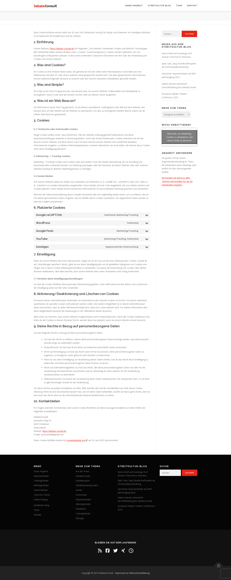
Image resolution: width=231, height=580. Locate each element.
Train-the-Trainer (42, 494)
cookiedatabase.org (75, 440)
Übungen (80, 518)
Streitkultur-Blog (159, 5)
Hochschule (81, 494)
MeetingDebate (41, 485)
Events (79, 490)
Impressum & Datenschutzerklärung (132, 573)
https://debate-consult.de (62, 48)
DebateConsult (83, 476)
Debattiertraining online (87, 485)
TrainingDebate (41, 480)
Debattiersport (83, 480)
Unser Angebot (134, 5)
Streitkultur (81, 508)
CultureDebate (41, 490)
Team (179, 5)
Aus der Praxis (82, 471)
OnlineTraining (40, 499)
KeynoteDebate (41, 476)
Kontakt (192, 5)
